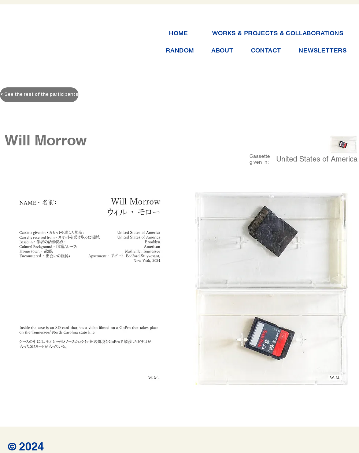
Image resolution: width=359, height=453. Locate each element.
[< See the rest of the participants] (39, 94)
